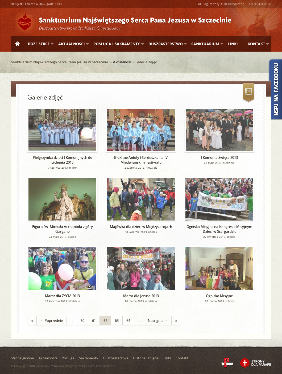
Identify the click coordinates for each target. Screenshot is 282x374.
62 (105, 320)
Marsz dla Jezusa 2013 (141, 295)
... (71, 320)
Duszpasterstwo (165, 44)
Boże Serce (38, 44)
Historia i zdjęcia (146, 358)
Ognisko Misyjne (219, 295)
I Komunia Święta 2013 (219, 157)
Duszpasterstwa (115, 358)
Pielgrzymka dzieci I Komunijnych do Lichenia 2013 (62, 160)
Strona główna (17, 44)
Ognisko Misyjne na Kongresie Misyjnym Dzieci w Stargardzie (219, 229)
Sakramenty (88, 358)
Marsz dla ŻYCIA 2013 (62, 295)
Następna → (158, 320)
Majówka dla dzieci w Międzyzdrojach (141, 226)
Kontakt (256, 44)
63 (117, 320)
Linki (233, 43)
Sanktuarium (205, 44)
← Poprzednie (51, 320)
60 (82, 320)
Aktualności (71, 44)
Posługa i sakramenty (116, 44)
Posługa (68, 358)
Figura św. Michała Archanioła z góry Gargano (62, 229)
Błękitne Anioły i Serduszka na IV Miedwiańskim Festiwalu (141, 160)
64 (128, 320)
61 (94, 320)
